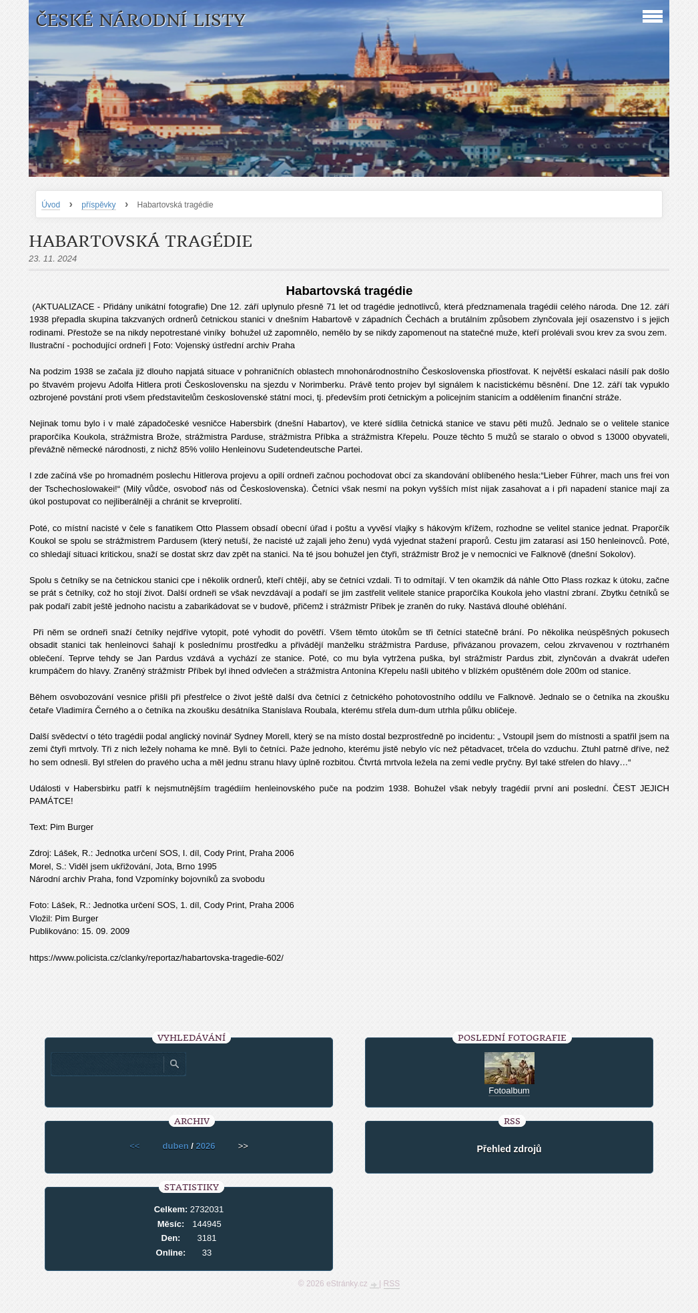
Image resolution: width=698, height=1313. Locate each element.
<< (134, 1146)
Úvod (50, 204)
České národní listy (140, 20)
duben (176, 1146)
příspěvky (98, 204)
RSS (392, 1283)
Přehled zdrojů (508, 1149)
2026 (205, 1146)
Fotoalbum (508, 1090)
